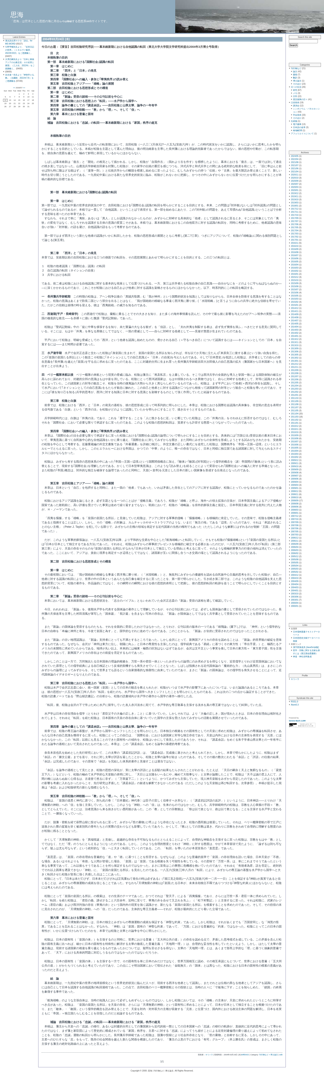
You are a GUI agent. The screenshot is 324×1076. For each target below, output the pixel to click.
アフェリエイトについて (302, 133)
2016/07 (294, 255)
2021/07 (294, 165)
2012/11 (294, 367)
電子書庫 (297, 124)
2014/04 (294, 327)
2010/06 (294, 445)
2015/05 (294, 296)
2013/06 (294, 351)
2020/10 (294, 178)
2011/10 (294, 398)
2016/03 (294, 268)
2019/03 (294, 203)
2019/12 (294, 193)
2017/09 (294, 218)
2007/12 (294, 516)
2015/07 (294, 289)
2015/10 (294, 280)
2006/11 (294, 541)
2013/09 (294, 348)
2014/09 (294, 314)
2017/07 (294, 221)
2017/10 (294, 215)
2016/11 (294, 243)
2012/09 (294, 370)
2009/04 (294, 482)
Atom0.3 (295, 705)
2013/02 (294, 358)
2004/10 (294, 578)
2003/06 (294, 597)
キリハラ (209, 1055)
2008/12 (294, 491)
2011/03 (294, 417)
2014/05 (294, 324)
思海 (17, 14)
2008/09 (294, 500)
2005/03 (294, 569)
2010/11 (294, 429)
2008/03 (294, 510)
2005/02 (294, 572)
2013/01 (294, 361)
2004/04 (294, 584)
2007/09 (294, 522)
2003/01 (294, 600)
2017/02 (294, 237)
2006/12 (294, 538)
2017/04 (294, 230)
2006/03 (294, 550)
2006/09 (294, 544)
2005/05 (294, 562)
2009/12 (294, 460)
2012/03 (294, 389)
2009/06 (294, 479)
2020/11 (294, 175)
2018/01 (294, 206)
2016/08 (294, 252)
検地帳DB (297, 130)
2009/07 (294, 476)
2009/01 (294, 488)
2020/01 (294, 190)
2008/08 (294, 504)
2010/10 (294, 432)
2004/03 (294, 587)
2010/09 (294, 435)
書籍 (295, 74)
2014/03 (294, 330)
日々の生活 (296, 87)
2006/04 (294, 547)
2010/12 (294, 426)
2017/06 (294, 224)
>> (24, 88)
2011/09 (294, 401)
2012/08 (294, 373)
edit (280, 1055)
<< (14, 88)
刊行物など (296, 68)
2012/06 (294, 379)
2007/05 (294, 531)
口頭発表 (295, 102)
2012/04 (294, 386)
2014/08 (294, 317)
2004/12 (294, 575)
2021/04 (294, 171)
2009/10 (294, 466)
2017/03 (294, 234)
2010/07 (294, 441)
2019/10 (294, 199)
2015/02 (294, 302)
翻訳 (295, 78)
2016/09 (294, 249)
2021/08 (294, 162)
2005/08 (294, 559)
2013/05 (294, 355)
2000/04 (294, 603)
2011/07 (294, 407)
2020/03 (294, 187)
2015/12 (294, 277)
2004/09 (294, 581)
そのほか (297, 84)
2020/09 (294, 181)
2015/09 (294, 283)
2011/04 (294, 414)
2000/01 (294, 606)
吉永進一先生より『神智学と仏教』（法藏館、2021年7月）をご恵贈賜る (19, 78)
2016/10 (294, 246)
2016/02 (294, 271)
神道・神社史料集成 (302, 656)
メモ (295, 93)
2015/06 (294, 292)
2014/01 (294, 336)
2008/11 (294, 494)
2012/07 (294, 376)
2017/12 (294, 209)
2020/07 (294, 184)
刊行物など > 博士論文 (268, 1055)
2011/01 (294, 423)
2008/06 (294, 507)
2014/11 (294, 311)
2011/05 (294, 410)
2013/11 (294, 342)
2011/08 (294, 404)
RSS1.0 (294, 702)
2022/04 (294, 159)
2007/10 (294, 519)
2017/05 (294, 227)
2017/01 (294, 240)
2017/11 (294, 212)
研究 (295, 90)
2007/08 (294, 525)
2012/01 (294, 395)
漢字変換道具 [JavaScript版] (306, 647)
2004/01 (294, 590)
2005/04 (294, 566)
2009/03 (294, 485)
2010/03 (294, 454)
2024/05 (294, 156)
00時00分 (245, 1055)
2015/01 (294, 305)
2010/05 (294, 448)
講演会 (296, 105)
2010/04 (294, 451)
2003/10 (294, 594)
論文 (295, 71)
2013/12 (294, 339)
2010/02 (294, 457)
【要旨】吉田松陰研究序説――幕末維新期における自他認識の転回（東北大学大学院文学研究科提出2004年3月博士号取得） (139, 46)
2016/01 (294, 274)
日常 (295, 96)
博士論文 (297, 81)
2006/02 (294, 553)
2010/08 (294, 438)
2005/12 (294, 556)
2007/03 (294, 535)
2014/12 (294, 308)
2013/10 (294, 345)
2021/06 (294, 168)
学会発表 (297, 115)
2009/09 (294, 469)
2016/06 (294, 258)
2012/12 (294, 364)
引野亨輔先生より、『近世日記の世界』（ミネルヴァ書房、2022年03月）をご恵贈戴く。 (19, 50)
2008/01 (294, 513)
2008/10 (294, 497)
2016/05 (294, 261)
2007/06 (294, 528)
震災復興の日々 (300, 99)
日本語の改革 (299, 127)
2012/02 (294, 392)
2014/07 (294, 320)
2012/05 (294, 382)
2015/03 (294, 299)
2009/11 (294, 463)
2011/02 (294, 420)
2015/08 (294, 286)
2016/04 (294, 265)
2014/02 (294, 333)
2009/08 (294, 472)
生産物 (294, 121)
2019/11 (294, 196)
